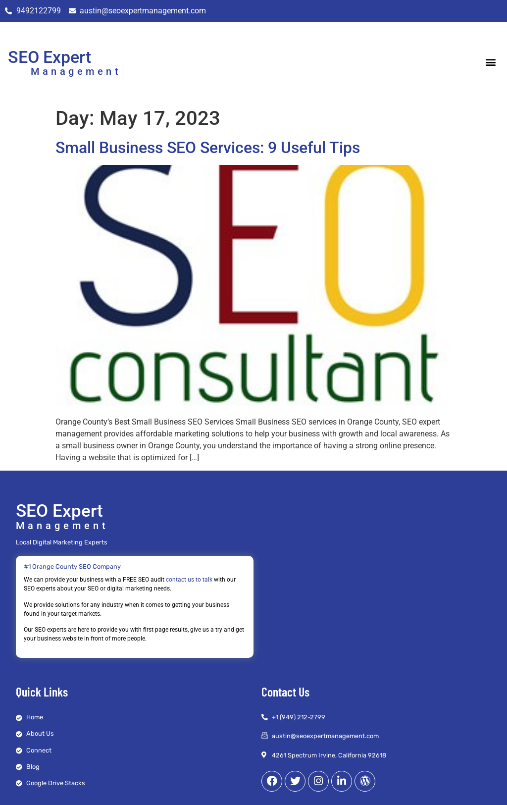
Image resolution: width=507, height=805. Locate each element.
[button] (491, 62)
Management (76, 71)
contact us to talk (189, 579)
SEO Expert (49, 57)
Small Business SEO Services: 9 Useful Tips (207, 147)
